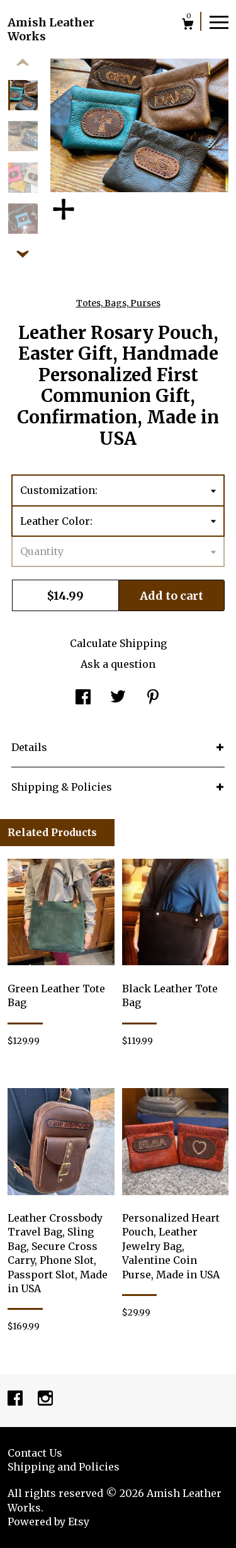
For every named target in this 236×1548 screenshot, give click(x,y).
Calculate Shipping (118, 643)
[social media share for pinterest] (152, 698)
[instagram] (45, 1399)
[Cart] (188, 25)
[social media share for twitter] (118, 698)
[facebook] (16, 1399)
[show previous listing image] (22, 63)
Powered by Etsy (48, 1521)
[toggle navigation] (219, 21)
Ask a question (118, 664)
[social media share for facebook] (83, 698)
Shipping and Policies (64, 1466)
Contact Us (35, 1453)
